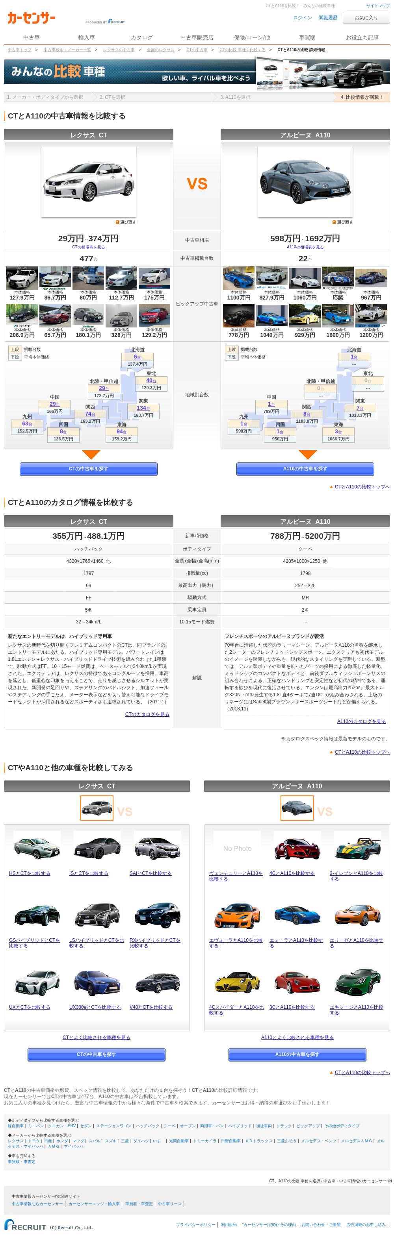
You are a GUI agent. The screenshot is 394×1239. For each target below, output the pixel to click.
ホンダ (62, 1141)
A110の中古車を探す (305, 469)
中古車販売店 (197, 37)
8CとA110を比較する (292, 1007)
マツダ (78, 1141)
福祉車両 (264, 1126)
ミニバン (36, 1126)
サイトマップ (378, 6)
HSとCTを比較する (29, 873)
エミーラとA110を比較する (296, 943)
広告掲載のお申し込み (366, 1224)
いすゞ (159, 1141)
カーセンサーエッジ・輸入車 (94, 1204)
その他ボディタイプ (342, 1126)
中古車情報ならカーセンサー (37, 1204)
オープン (188, 1126)
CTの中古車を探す (88, 469)
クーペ (170, 1126)
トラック (284, 1126)
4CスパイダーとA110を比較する (236, 1009)
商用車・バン (212, 1126)
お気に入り (366, 17)
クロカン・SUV (62, 1126)
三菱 (125, 1141)
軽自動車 (16, 1126)
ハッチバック (148, 1126)
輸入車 (86, 37)
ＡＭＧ (53, 1146)
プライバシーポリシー (196, 1224)
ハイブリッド (240, 1126)
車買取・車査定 (21, 1161)
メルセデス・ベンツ (318, 1141)
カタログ (142, 37)
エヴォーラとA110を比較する (236, 943)
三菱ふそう (287, 1141)
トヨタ (34, 1141)
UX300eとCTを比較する (95, 1007)
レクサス (16, 1141)
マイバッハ (74, 1146)
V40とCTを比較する (151, 1007)
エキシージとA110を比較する (356, 1009)
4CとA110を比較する (292, 873)
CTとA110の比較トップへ (362, 487)
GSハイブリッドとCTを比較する (34, 943)
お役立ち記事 (362, 37)
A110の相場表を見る (305, 247)
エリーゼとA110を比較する (356, 943)
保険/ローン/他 (252, 37)
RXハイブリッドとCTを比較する (155, 943)
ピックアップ (308, 1126)
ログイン (302, 17)
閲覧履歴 (328, 17)
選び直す (126, 222)
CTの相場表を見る (88, 247)
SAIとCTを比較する (151, 873)
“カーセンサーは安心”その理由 (269, 1224)
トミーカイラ (205, 1141)
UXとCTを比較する (29, 1007)
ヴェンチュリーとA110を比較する (236, 876)
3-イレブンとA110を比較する (356, 876)
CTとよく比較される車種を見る (96, 1037)
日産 (48, 1141)
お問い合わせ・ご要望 (321, 1224)
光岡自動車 (179, 1141)
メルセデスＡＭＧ (356, 1141)
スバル (94, 1141)
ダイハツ (141, 1141)
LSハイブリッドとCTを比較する (96, 943)
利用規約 (229, 1224)
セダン (86, 1126)
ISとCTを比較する (88, 873)
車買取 (307, 37)
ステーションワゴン (114, 1126)
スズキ (111, 1141)
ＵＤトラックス (259, 1141)
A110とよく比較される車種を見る (297, 1037)
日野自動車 (231, 1141)
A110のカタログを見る (361, 721)
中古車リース (170, 1204)
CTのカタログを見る (147, 714)
